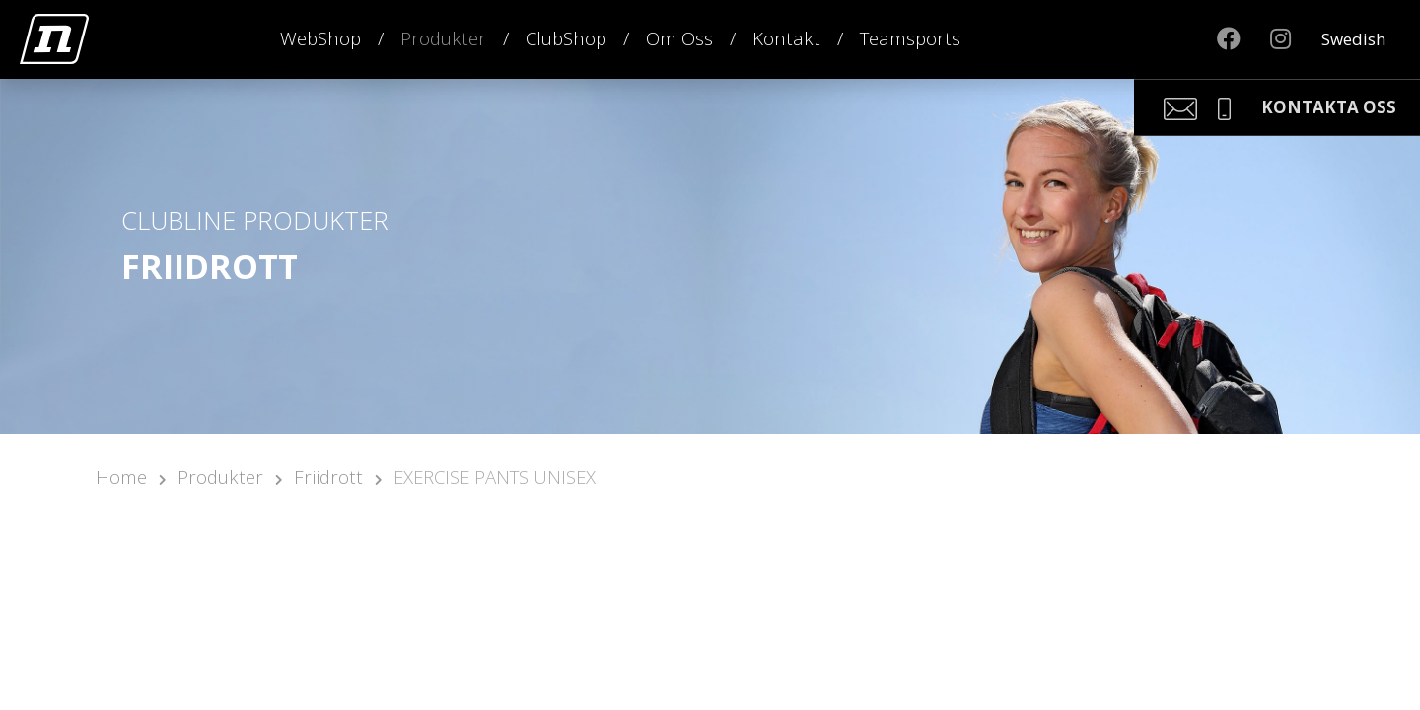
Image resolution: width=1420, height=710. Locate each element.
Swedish (1353, 39)
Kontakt (786, 38)
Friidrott (328, 476)
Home (121, 476)
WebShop (320, 38)
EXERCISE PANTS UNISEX (494, 476)
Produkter (443, 38)
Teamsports (910, 38)
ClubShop (566, 38)
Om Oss (679, 38)
